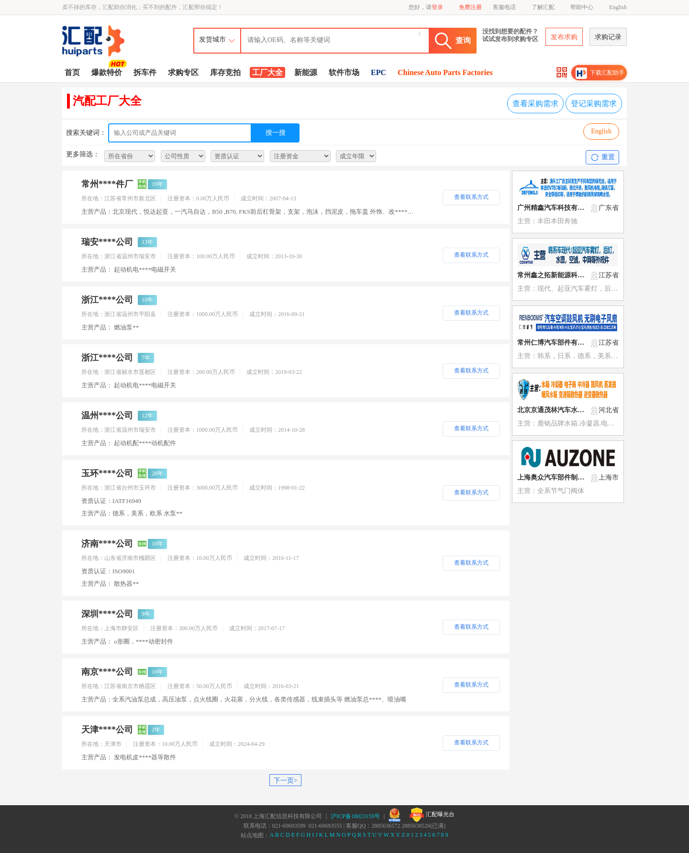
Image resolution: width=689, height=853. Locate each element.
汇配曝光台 (432, 815)
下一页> (286, 780)
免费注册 (470, 7)
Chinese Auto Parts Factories (445, 72)
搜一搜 (276, 132)
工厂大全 (267, 72)
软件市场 (344, 72)
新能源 (305, 72)
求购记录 (608, 37)
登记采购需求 (594, 103)
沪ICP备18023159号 (355, 816)
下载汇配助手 (600, 73)
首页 (72, 72)
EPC (378, 72)
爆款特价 (107, 72)
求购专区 (183, 72)
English (618, 7)
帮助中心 (581, 7)
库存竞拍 (225, 72)
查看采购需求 (535, 103)
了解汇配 (543, 7)
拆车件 (144, 72)
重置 (602, 157)
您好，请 (426, 7)
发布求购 (564, 37)
